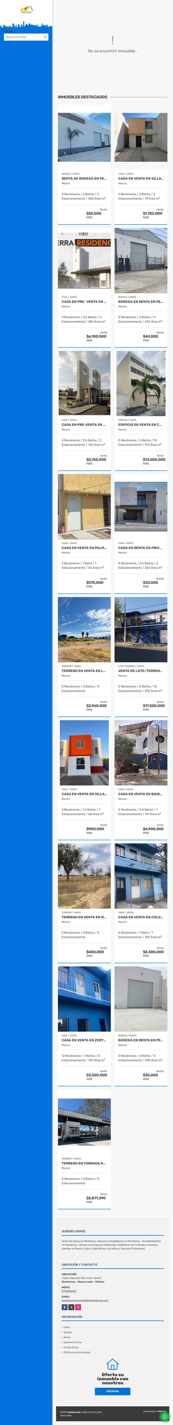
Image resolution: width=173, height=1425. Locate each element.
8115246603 (69, 1291)
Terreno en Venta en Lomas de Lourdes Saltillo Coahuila (84, 671)
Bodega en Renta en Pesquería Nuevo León (141, 302)
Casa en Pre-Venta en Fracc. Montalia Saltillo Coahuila (84, 425)
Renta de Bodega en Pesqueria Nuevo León (84, 179)
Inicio (67, 1327)
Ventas (68, 1332)
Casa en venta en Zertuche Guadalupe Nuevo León (84, 1040)
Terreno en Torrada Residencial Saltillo (84, 1163)
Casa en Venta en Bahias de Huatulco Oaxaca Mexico (141, 794)
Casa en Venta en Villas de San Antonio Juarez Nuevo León (84, 794)
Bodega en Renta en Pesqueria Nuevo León (141, 1040)
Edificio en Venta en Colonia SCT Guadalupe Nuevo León (141, 425)
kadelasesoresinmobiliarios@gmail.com (85, 1300)
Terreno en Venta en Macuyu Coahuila (84, 917)
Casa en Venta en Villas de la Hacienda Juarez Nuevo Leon (141, 179)
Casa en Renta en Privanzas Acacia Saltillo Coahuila (141, 548)
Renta (67, 1337)
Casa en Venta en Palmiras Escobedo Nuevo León (84, 548)
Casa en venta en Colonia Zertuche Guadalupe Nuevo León (141, 917)
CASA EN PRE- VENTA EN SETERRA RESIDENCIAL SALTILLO (84, 302)
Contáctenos (71, 1347)
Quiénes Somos (73, 1342)
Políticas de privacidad (77, 1352)
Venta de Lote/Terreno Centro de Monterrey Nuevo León (141, 671)
